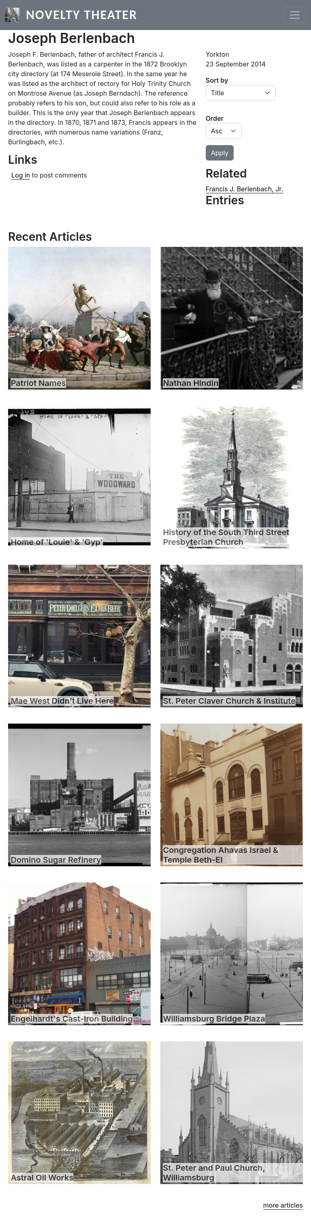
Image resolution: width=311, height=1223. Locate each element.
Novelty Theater (81, 15)
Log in (20, 175)
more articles (283, 1205)
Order (215, 118)
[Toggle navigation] (294, 15)
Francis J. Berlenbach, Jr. (244, 189)
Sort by (217, 80)
